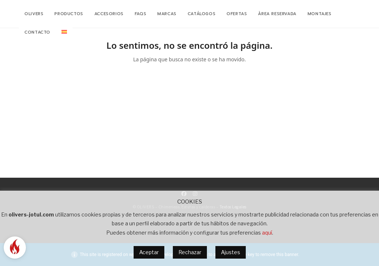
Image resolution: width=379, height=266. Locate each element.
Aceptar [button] (149, 252)
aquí (267, 232)
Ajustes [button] (230, 252)
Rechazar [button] (189, 252)
